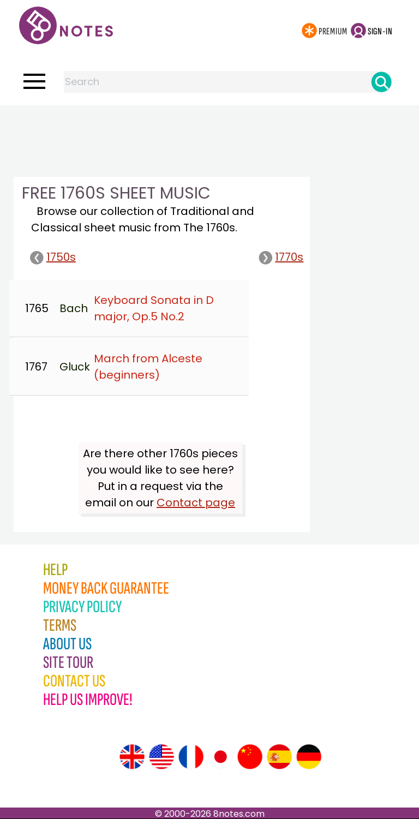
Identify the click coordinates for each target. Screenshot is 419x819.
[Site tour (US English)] (161, 756)
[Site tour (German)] (308, 756)
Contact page (196, 502)
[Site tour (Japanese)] (220, 756)
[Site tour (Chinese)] (250, 756)
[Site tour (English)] (132, 756)
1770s (281, 257)
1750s (53, 257)
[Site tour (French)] (191, 756)
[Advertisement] (209, 127)
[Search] (381, 81)
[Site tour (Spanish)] (279, 756)
